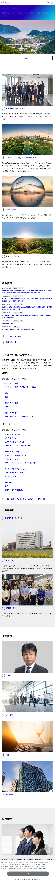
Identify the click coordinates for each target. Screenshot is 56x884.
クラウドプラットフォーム (15, 473)
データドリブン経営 (12, 452)
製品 (6, 486)
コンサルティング (11, 438)
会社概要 (7, 715)
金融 (6, 407)
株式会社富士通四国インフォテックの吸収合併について (18, 329)
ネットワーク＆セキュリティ (15, 455)
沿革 (5, 754)
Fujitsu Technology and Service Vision (19, 157)
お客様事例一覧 (12, 518)
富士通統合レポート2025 (13, 108)
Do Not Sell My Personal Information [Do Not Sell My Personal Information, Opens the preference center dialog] (28, 880)
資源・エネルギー (11, 413)
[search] (48, 3)
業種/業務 (8, 483)
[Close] (54, 863)
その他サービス (10, 476)
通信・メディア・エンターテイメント (19, 417)
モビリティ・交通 (11, 403)
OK (28, 873)
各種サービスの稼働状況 (14, 490)
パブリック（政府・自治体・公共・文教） (21, 387)
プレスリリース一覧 (11, 336)
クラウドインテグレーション (15, 469)
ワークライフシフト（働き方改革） (18, 446)
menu (38, 58)
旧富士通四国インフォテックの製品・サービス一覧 (23, 499)
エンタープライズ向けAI (14, 435)
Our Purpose (9, 209)
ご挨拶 (6, 675)
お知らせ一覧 (9, 342)
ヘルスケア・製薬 (11, 383)
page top (52, 852)
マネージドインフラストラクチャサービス (21, 463)
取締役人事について (8, 323)
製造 (6, 393)
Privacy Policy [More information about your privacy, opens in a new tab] (42, 868)
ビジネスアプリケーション (15, 442)
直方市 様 (7, 560)
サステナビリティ (11, 256)
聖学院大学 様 (9, 608)
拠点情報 (7, 794)
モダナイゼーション (12, 459)
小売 (6, 397)
